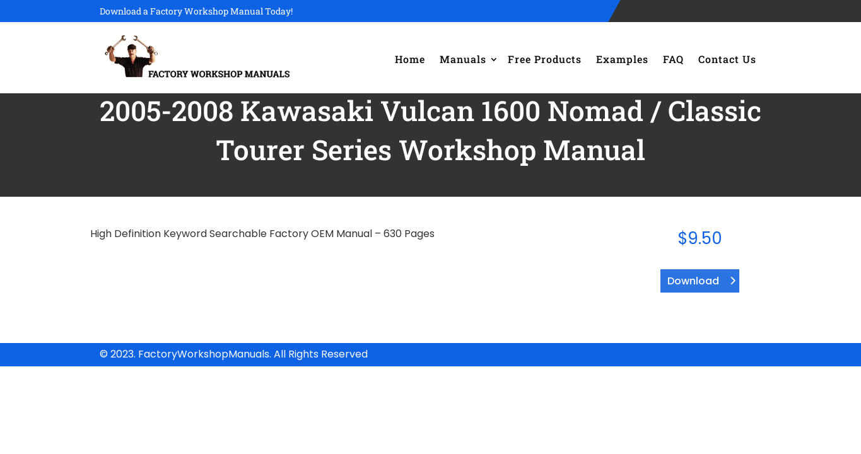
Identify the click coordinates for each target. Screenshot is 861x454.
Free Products (545, 59)
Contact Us (727, 59)
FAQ (673, 59)
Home (410, 59)
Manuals (463, 59)
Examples (622, 59)
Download (693, 281)
